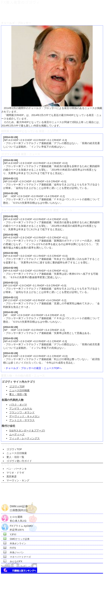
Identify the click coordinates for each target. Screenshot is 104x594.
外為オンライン (18, 543)
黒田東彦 (11, 476)
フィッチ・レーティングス (24, 438)
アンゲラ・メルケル (20, 408)
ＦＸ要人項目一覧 (39, 13)
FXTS (13, 548)
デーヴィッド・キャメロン (24, 416)
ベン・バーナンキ (16, 468)
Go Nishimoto (79, 589)
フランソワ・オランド (22, 412)
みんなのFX (16, 561)
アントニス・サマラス (22, 420)
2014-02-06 (10, 160)
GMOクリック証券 (20, 539)
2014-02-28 (10, 137)
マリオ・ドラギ (15, 472)
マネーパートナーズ (20, 557)
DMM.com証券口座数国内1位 (19, 507)
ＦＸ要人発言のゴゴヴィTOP (14, 13)
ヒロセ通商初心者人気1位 (18, 517)
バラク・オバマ (18, 404)
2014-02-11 (10, 178)
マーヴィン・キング (17, 480)
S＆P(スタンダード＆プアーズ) (27, 430)
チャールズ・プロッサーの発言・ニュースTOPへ (34, 368)
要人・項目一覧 (18, 394)
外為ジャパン (17, 552)
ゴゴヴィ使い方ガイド (19, 460)
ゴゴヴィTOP (17, 386)
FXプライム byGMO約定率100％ (21, 526)
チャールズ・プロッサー (62, 13)
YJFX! (13, 534)
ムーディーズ (16, 434)
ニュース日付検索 (19, 390)
